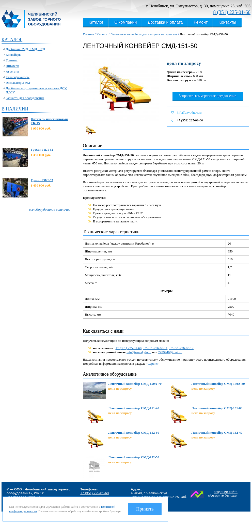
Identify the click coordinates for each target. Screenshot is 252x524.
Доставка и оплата (165, 22)
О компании (125, 22)
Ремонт (201, 22)
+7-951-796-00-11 (155, 348)
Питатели (12, 66)
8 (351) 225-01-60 (231, 12)
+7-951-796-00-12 (181, 348)
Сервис (153, 363)
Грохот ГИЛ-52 (42, 149)
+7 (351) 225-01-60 (190, 120)
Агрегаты (12, 71)
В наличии (15, 108)
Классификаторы (18, 77)
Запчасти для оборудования (25, 98)
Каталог (96, 22)
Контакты (227, 22)
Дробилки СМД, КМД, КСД (25, 49)
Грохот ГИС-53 (42, 180)
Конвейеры (13, 54)
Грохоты (12, 60)
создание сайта (226, 492)
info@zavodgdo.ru (189, 112)
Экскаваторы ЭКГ (18, 82)
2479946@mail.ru (170, 352)
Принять (145, 509)
